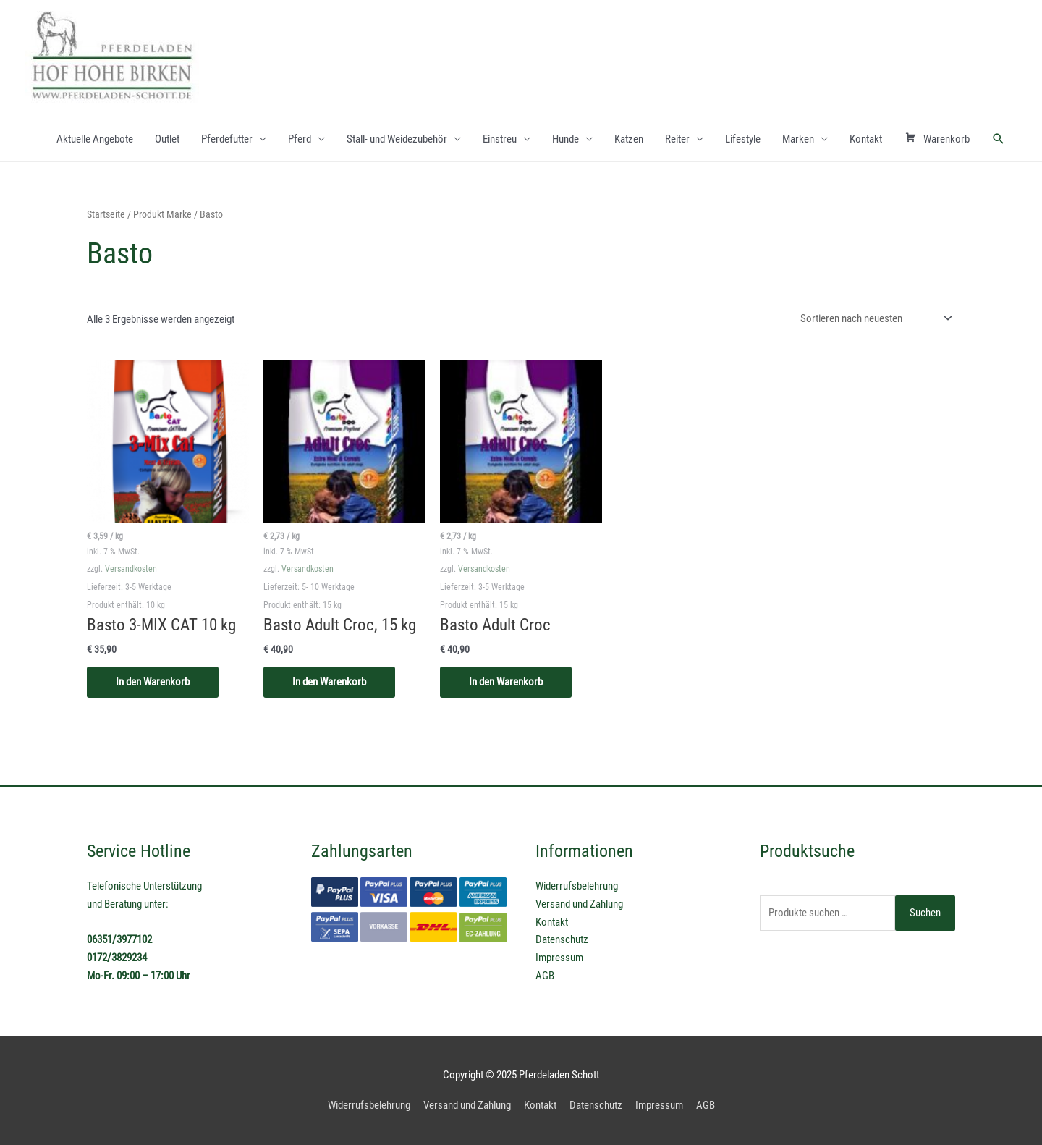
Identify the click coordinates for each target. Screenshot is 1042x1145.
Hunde (565, 138)
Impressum (559, 957)
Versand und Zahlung (579, 903)
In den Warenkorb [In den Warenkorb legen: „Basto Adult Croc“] (506, 681)
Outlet (167, 138)
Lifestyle (743, 138)
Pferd (299, 138)
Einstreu (500, 138)
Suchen (925, 912)
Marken (798, 138)
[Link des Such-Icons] (998, 139)
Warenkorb (937, 139)
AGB (544, 975)
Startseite (106, 214)
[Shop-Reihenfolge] (873, 318)
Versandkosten (131, 569)
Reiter (677, 138)
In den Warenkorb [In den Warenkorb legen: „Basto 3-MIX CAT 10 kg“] (153, 681)
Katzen (628, 138)
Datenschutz (561, 939)
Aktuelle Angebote (94, 138)
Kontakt (866, 138)
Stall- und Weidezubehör (397, 138)
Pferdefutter (227, 138)
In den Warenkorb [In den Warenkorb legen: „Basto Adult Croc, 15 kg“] (329, 681)
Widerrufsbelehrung (576, 885)
